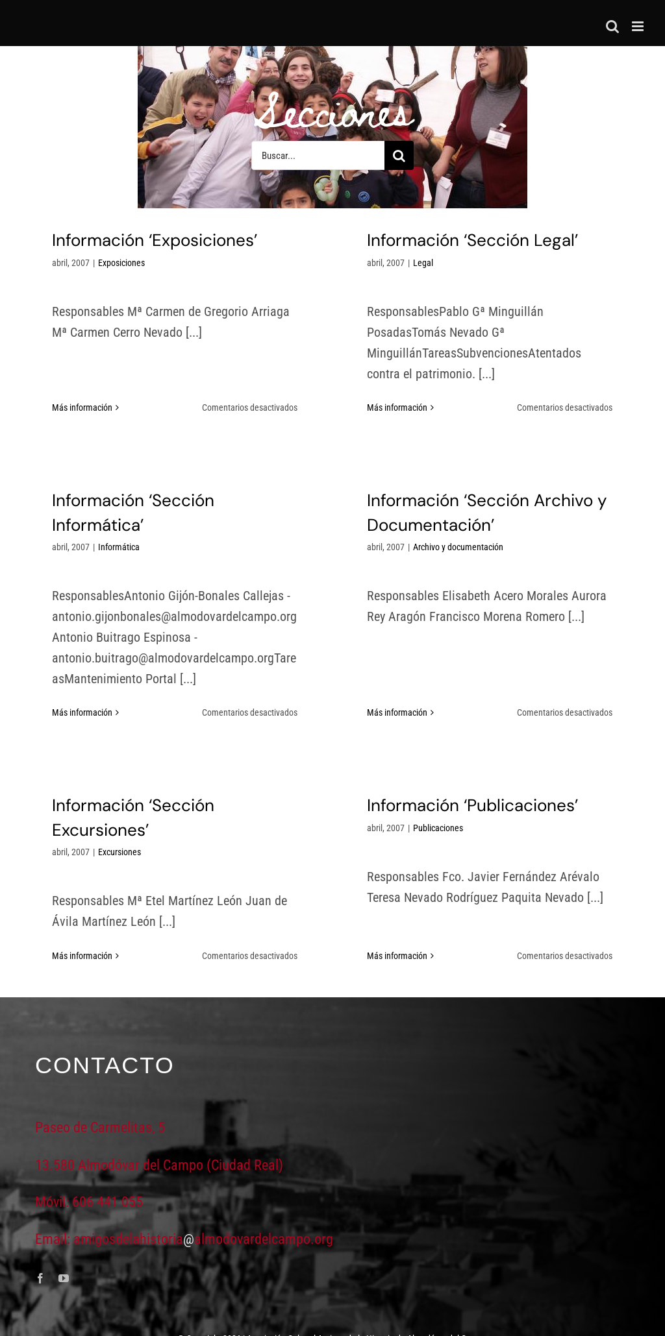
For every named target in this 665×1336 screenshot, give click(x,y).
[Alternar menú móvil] (639, 26)
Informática (202, 496)
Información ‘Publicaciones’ (493, 774)
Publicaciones (459, 797)
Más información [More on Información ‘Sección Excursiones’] (124, 924)
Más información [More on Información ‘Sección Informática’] (165, 661)
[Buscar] (399, 155)
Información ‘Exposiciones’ (154, 240)
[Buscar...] (317, 155)
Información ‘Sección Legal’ (451, 240)
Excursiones (161, 821)
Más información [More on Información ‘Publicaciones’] (418, 900)
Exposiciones (121, 263)
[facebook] (40, 1248)
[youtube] (63, 1248)
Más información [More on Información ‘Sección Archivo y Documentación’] (335, 679)
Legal (402, 263)
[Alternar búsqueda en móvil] (612, 26)
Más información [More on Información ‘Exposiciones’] (82, 366)
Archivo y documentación (396, 576)
